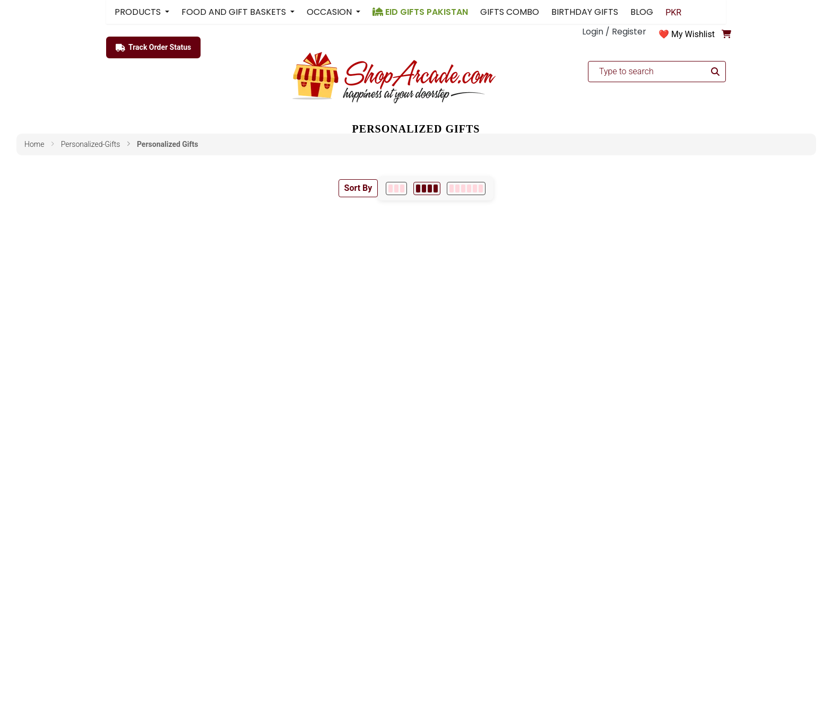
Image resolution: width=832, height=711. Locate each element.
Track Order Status (153, 47)
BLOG (641, 12)
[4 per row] (426, 188)
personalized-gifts (90, 144)
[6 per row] (466, 188)
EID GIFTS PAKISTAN (420, 12)
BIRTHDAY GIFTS (584, 12)
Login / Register (614, 31)
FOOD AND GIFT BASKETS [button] (234, 12)
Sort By (358, 188)
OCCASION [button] (330, 12)
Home (34, 144)
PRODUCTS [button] (139, 12)
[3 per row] (396, 188)
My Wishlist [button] (693, 34)
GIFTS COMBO (509, 12)
